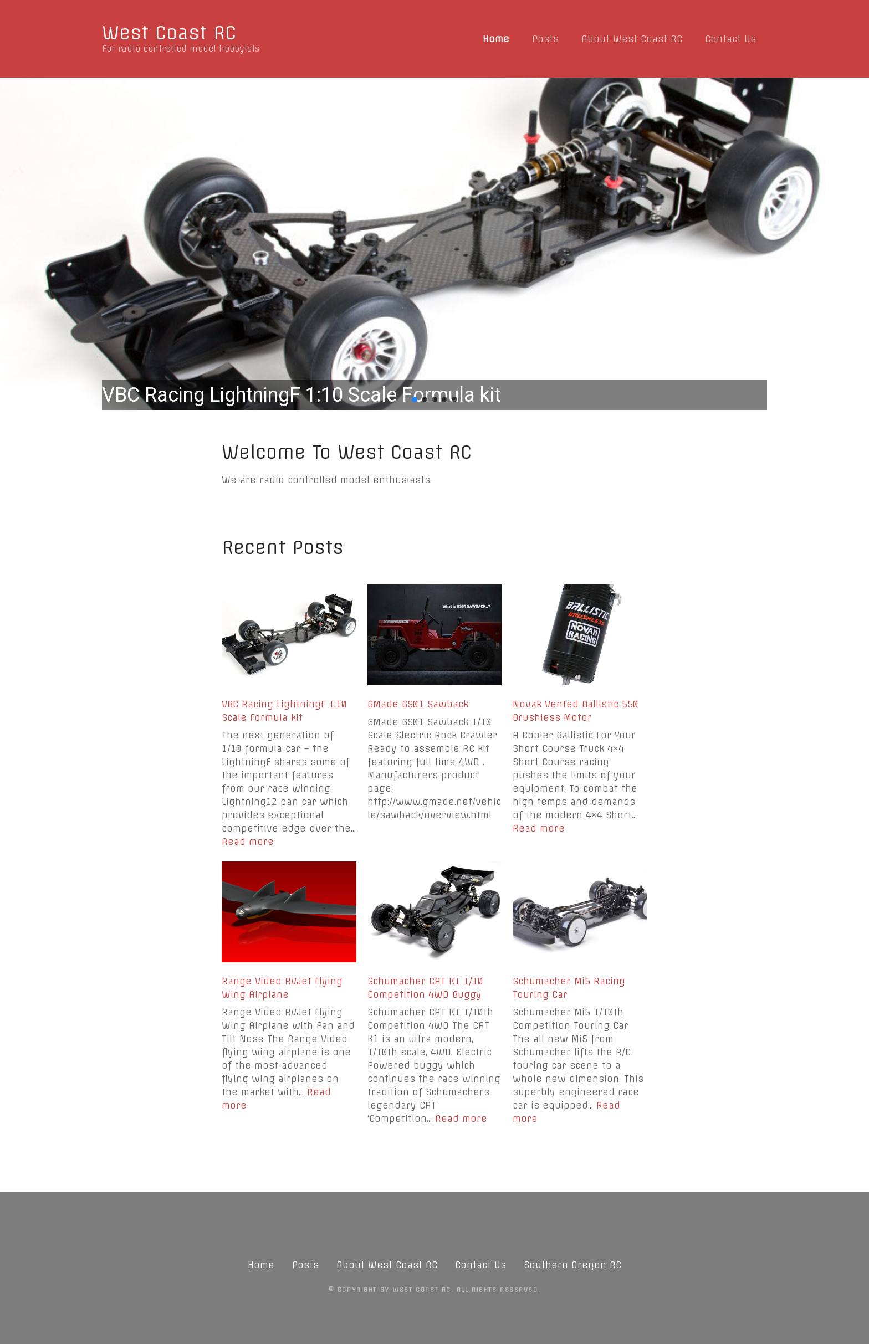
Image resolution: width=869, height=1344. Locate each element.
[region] (434, 244)
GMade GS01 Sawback (417, 704)
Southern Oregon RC (572, 1264)
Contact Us (730, 38)
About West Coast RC (631, 38)
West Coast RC (169, 33)
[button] (434, 244)
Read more (248, 841)
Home (496, 38)
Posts (545, 38)
